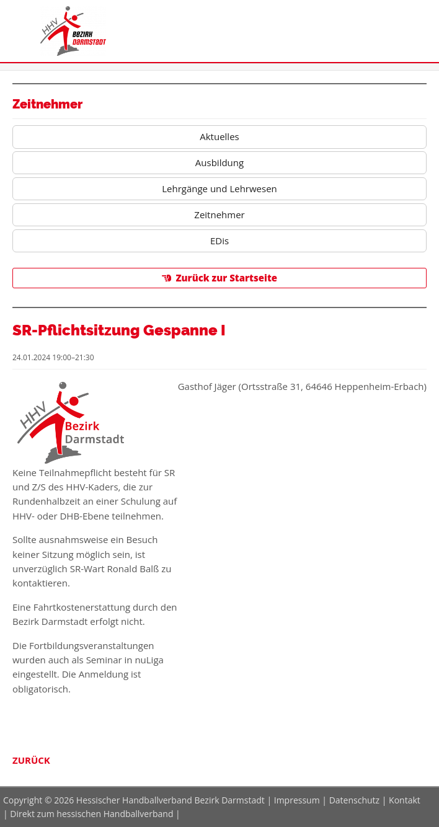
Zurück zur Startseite (226, 278)
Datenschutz (354, 800)
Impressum (297, 800)
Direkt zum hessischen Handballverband (91, 814)
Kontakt (404, 800)
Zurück (31, 760)
